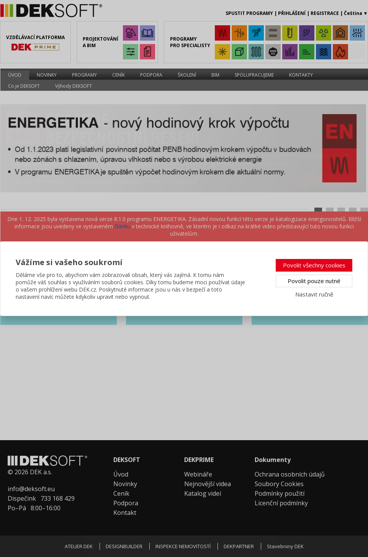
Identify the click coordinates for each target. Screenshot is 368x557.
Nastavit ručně (314, 294)
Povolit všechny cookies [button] (314, 265)
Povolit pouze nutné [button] (314, 281)
